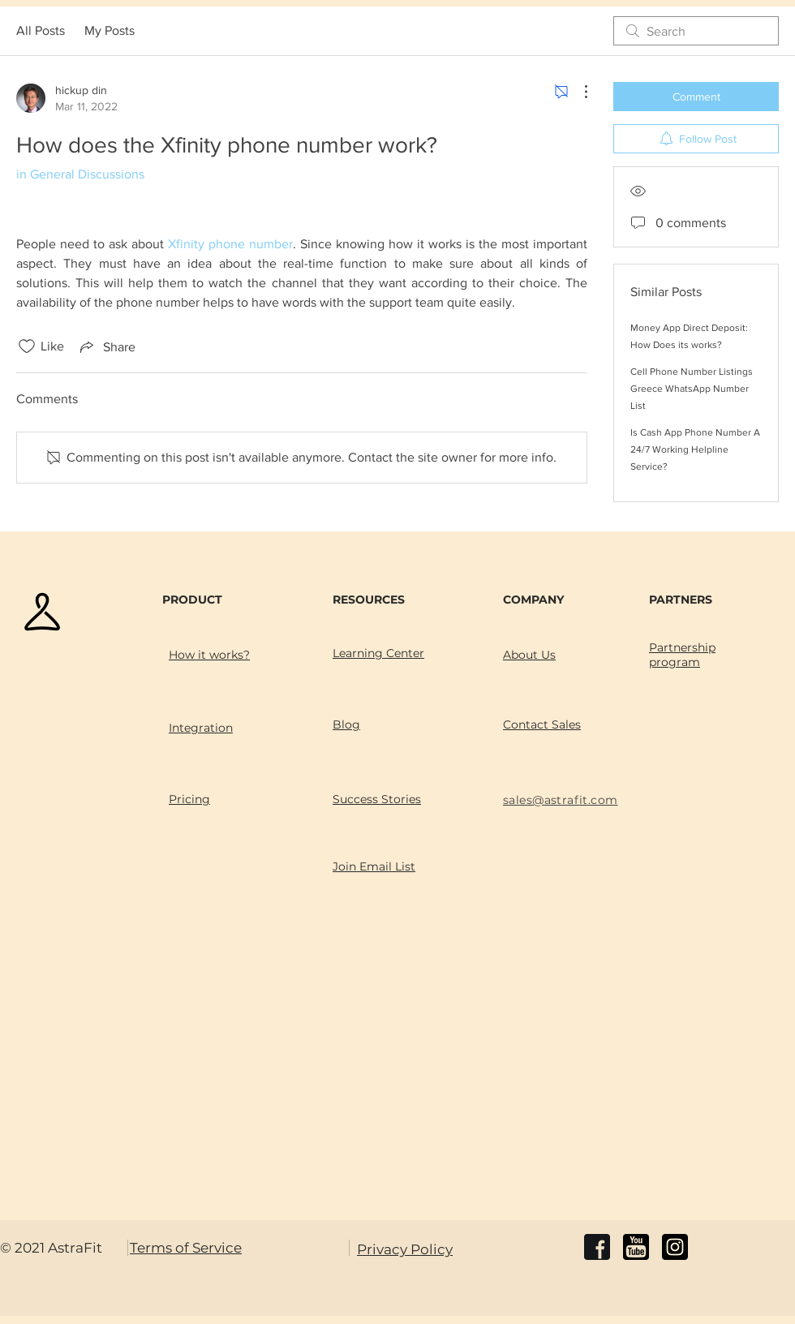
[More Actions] (577, 91)
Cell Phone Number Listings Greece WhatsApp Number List (691, 388)
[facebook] (597, 1247)
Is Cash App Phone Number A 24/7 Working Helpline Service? (695, 449)
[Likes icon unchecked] (26, 346)
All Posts (40, 30)
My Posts (109, 30)
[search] (696, 30)
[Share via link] (106, 346)
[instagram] (675, 1247)
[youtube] (636, 1247)
